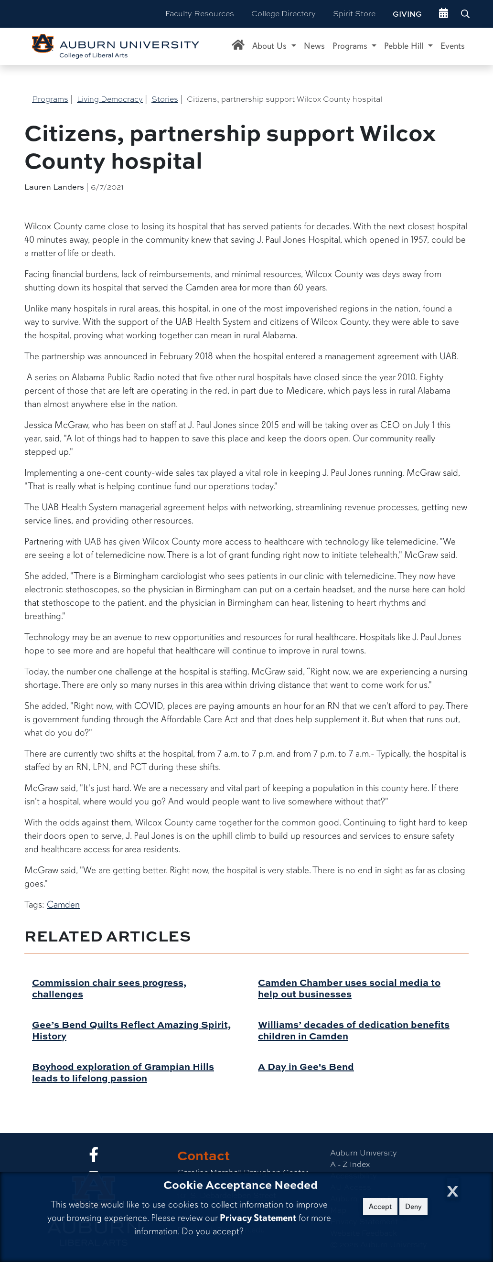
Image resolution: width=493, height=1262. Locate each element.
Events (452, 46)
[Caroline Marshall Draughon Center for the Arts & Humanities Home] (238, 46)
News (314, 46)
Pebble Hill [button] (405, 46)
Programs (50, 99)
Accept (380, 1206)
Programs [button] (351, 46)
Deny (413, 1206)
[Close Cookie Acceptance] (453, 1188)
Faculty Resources (199, 14)
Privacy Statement (258, 1218)
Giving (407, 14)
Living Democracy (110, 99)
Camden (63, 904)
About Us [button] (270, 46)
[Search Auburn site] (466, 14)
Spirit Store (354, 14)
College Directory (283, 14)
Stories (164, 99)
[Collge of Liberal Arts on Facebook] (93, 1158)
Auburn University (363, 1153)
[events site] (443, 13)
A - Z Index (350, 1164)
